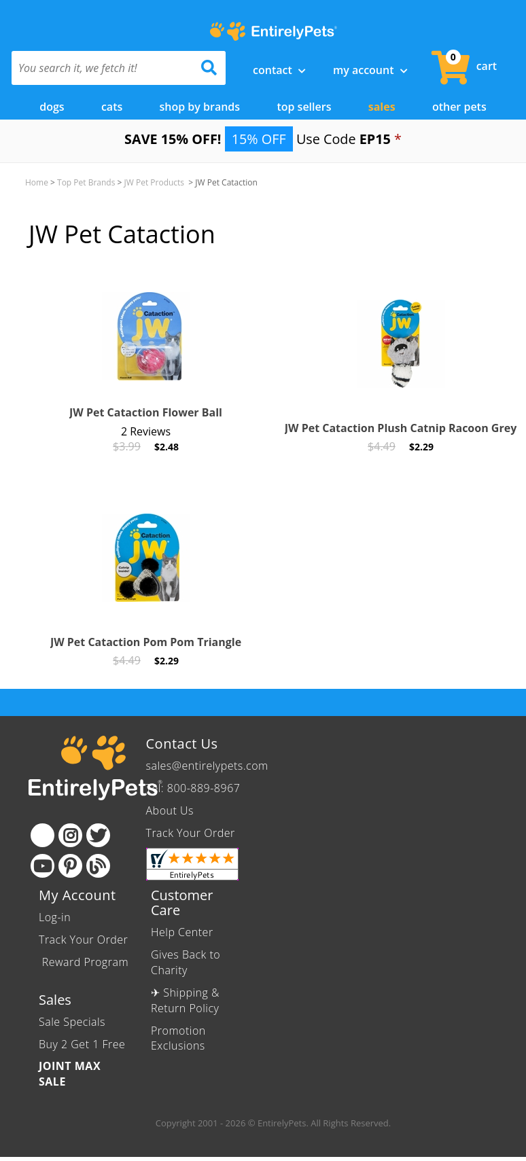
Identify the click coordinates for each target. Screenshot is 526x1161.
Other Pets (459, 106)
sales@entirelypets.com (207, 765)
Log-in (55, 917)
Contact (279, 69)
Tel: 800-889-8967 (193, 788)
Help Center (182, 932)
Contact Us (182, 743)
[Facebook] (42, 835)
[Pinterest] (70, 866)
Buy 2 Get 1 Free (82, 1043)
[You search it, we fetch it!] (103, 68)
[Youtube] (42, 866)
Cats (111, 106)
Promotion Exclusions (178, 1037)
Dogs (51, 106)
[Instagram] (70, 835)
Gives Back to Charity (185, 962)
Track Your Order (190, 832)
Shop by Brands (200, 106)
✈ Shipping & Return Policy (185, 1000)
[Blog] (98, 866)
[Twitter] (98, 835)
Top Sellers (304, 106)
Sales (382, 106)
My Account (370, 69)
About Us (170, 810)
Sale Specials (72, 1021)
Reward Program (83, 961)
